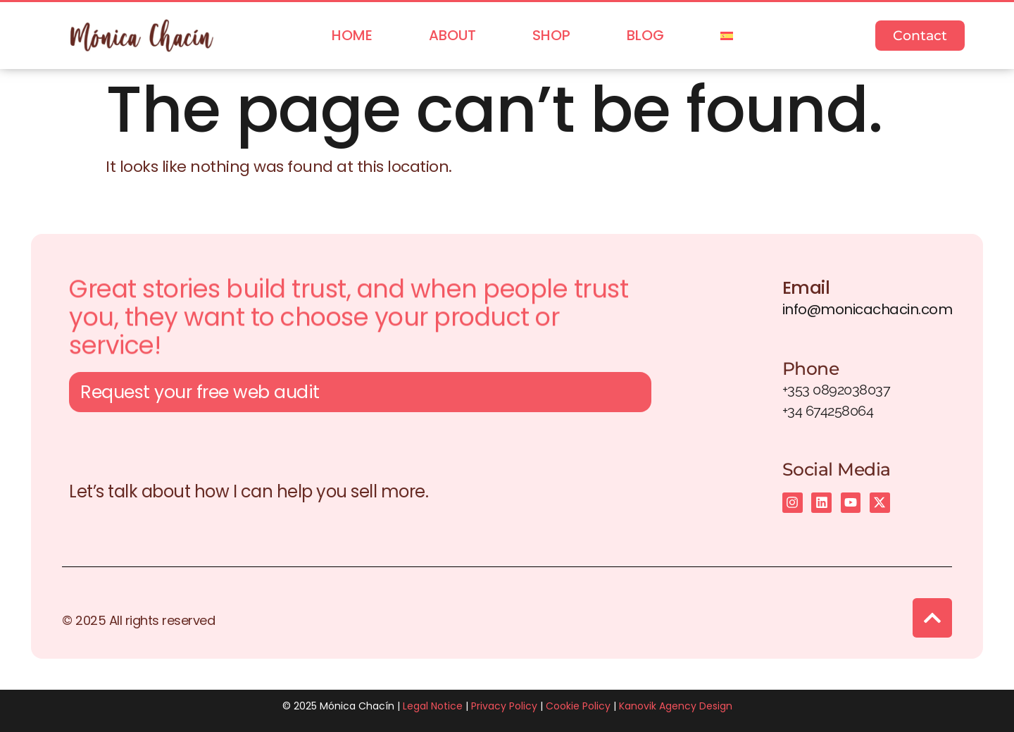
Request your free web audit (200, 395)
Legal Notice (433, 706)
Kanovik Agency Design (675, 706)
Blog (645, 35)
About (452, 35)
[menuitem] (726, 35)
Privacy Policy (504, 706)
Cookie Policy (578, 706)
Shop (551, 35)
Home (352, 35)
